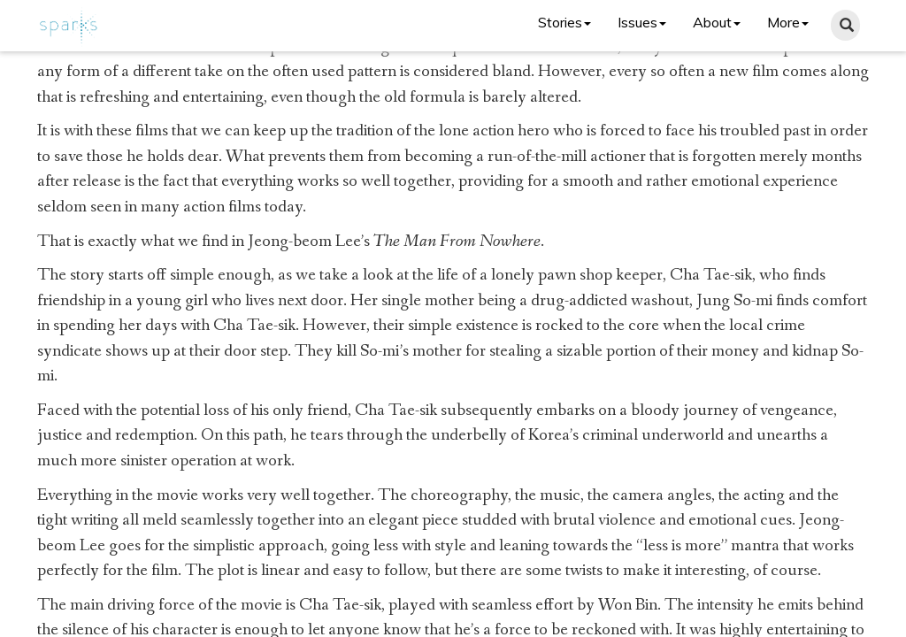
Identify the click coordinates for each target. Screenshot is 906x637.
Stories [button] (564, 22)
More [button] (788, 22)
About (717, 22)
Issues (642, 22)
